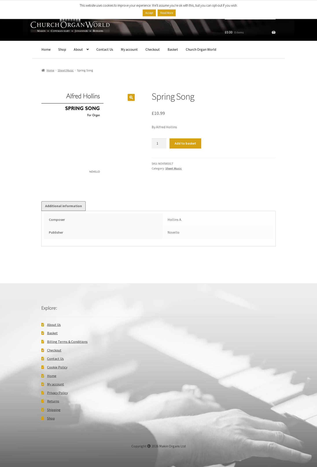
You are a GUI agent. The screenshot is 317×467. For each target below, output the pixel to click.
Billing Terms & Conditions (67, 341)
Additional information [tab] (63, 206)
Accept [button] (149, 13)
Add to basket (185, 143)
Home (46, 49)
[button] (131, 97)
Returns (53, 401)
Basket (173, 49)
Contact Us (104, 49)
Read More (166, 13)
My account (129, 49)
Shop (62, 49)
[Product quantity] (159, 143)
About (78, 49)
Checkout (153, 49)
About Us (54, 324)
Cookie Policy (57, 367)
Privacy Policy (57, 393)
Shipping (54, 409)
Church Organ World (201, 49)
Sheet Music (66, 70)
